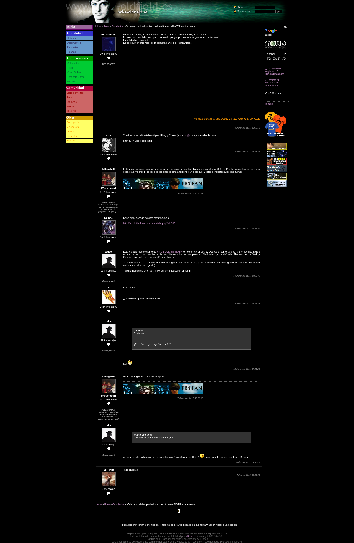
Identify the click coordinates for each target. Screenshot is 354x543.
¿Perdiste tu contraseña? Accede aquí (272, 82)
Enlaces (71, 52)
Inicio (71, 27)
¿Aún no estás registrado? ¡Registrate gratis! (275, 71)
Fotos (70, 67)
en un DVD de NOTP (169, 251)
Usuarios (72, 102)
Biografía (72, 136)
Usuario (241, 7)
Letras (70, 131)
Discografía (73, 122)
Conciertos (118, 26)
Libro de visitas (75, 92)
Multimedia (73, 63)
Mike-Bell (191, 536)
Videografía (73, 127)
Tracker (71, 81)
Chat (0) (71, 111)
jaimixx (269, 103)
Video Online (74, 72)
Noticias (71, 38)
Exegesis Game (76, 77)
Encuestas (73, 47)
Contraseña (243, 11)
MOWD (71, 140)
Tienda (70, 106)
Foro (69, 97)
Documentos (74, 42)
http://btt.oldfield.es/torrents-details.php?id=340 (149, 223)
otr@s (187, 135)
